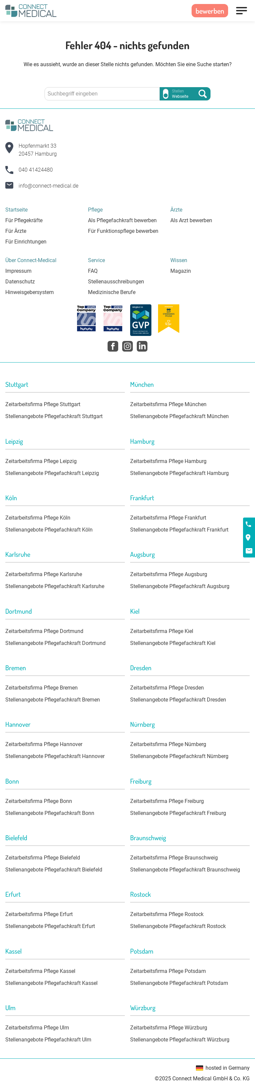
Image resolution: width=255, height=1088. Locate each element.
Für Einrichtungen (25, 241)
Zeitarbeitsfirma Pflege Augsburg (168, 574)
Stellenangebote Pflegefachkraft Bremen (52, 700)
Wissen (178, 260)
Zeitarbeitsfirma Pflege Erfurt (39, 914)
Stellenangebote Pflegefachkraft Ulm (48, 1039)
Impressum (18, 271)
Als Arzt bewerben (191, 220)
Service (96, 260)
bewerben (210, 10)
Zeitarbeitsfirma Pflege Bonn (38, 801)
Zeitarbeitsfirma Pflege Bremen (41, 688)
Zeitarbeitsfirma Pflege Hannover (43, 744)
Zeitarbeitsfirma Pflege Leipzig (41, 461)
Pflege (95, 210)
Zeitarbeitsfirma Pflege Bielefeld (42, 858)
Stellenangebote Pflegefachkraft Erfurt (50, 926)
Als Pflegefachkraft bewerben (122, 220)
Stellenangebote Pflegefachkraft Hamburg (179, 473)
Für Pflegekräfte (23, 220)
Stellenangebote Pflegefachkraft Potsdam (179, 983)
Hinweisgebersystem (29, 292)
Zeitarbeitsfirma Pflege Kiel (161, 631)
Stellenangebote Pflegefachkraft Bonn (49, 813)
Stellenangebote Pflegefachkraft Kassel (51, 983)
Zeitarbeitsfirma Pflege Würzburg (168, 1027)
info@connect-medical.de (48, 186)
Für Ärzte (15, 231)
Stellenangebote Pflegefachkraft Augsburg (179, 586)
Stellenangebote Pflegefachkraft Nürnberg (179, 756)
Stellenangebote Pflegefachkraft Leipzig (52, 473)
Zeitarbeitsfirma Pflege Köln (37, 518)
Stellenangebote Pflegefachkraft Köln (49, 530)
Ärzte (176, 210)
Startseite (16, 210)
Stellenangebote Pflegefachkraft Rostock (178, 926)
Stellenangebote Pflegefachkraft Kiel (172, 643)
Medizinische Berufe (111, 292)
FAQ (93, 271)
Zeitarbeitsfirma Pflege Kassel (40, 971)
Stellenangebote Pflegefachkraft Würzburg (179, 1039)
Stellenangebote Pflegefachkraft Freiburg (178, 813)
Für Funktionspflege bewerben (123, 231)
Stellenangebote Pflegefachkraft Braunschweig (185, 869)
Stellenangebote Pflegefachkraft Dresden (178, 700)
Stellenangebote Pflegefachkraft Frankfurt (179, 530)
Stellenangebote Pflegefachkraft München (179, 416)
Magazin (180, 271)
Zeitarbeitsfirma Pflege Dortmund (44, 631)
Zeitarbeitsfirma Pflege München (168, 404)
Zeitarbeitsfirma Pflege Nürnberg (168, 744)
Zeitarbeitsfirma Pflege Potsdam (168, 971)
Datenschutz (20, 281)
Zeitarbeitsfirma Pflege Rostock (167, 914)
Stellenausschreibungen (116, 281)
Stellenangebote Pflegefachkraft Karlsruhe (54, 586)
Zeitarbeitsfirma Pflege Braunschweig (174, 858)
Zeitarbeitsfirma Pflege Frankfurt (168, 518)
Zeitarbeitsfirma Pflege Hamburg (168, 461)
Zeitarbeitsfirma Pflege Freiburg (167, 801)
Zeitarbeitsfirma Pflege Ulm (37, 1027)
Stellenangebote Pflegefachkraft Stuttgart (54, 416)
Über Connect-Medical (30, 260)
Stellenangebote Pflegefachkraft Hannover (55, 756)
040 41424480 (36, 170)
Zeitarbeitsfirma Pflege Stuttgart (42, 404)
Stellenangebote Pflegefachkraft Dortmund (55, 643)
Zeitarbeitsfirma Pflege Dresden (167, 688)
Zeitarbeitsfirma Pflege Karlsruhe (43, 574)
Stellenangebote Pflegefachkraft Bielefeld (53, 869)
